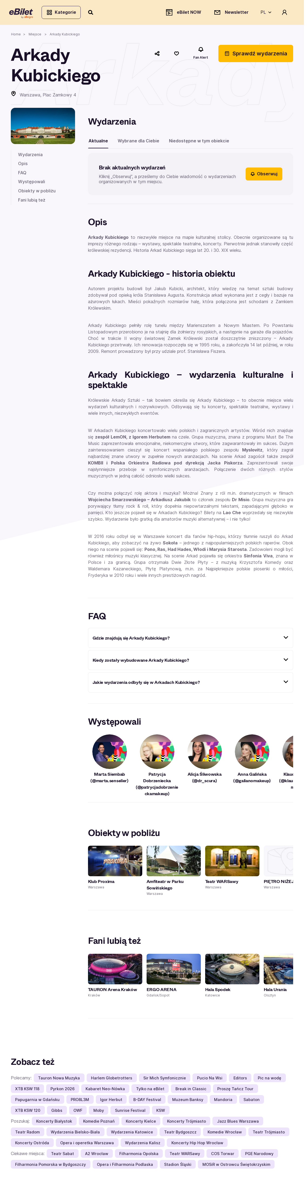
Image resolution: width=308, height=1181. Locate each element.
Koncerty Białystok (54, 1122)
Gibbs (56, 1111)
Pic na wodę (269, 1079)
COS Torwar (222, 1155)
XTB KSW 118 (27, 1090)
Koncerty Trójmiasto (186, 1122)
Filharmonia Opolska (138, 1155)
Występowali (31, 183)
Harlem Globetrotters (111, 1079)
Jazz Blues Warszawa (238, 1122)
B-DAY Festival (147, 1101)
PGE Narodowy (259, 1155)
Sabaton (251, 1101)
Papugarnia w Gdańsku (37, 1101)
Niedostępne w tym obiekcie (199, 142)
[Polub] (176, 54)
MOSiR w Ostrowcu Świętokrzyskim (236, 1165)
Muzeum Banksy (187, 1101)
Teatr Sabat (62, 1155)
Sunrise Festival (130, 1111)
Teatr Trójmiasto (269, 1133)
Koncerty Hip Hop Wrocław (197, 1144)
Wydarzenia (30, 156)
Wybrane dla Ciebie (138, 142)
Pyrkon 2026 (62, 1090)
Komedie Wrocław (225, 1133)
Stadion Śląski (177, 1165)
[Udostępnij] (157, 54)
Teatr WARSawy (185, 1155)
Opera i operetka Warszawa (87, 1144)
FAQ (22, 174)
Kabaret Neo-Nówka (105, 1090)
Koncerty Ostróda (32, 1144)
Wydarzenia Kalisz (142, 1144)
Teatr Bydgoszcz (180, 1133)
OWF (77, 1111)
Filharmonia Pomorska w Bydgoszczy (50, 1165)
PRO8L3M (80, 1101)
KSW (160, 1111)
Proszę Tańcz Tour (235, 1090)
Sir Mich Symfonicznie (164, 1079)
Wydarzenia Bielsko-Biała (75, 1133)
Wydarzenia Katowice (132, 1133)
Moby (98, 1111)
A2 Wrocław (96, 1155)
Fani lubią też (31, 201)
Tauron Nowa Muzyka (59, 1079)
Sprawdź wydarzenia (255, 55)
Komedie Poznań (99, 1122)
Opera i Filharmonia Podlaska (125, 1165)
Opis (23, 165)
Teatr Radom (27, 1133)
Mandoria (223, 1101)
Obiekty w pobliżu (37, 192)
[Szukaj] (92, 12)
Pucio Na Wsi (209, 1079)
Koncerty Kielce (141, 1122)
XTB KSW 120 (27, 1111)
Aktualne (98, 142)
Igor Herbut (111, 1101)
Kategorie (63, 13)
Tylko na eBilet (150, 1090)
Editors (240, 1079)
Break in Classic (191, 1090)
